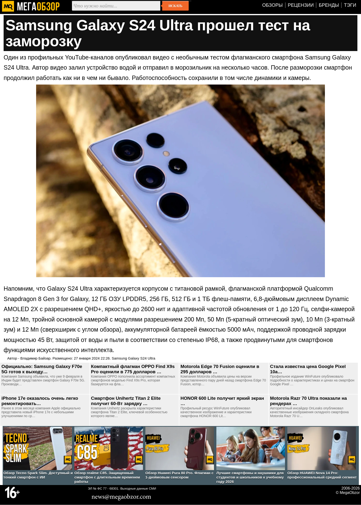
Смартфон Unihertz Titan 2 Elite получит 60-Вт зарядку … (126, 401)
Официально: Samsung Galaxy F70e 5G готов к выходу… (41, 369)
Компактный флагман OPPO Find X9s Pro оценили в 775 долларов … (133, 369)
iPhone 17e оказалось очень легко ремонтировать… (39, 401)
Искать (175, 6)
